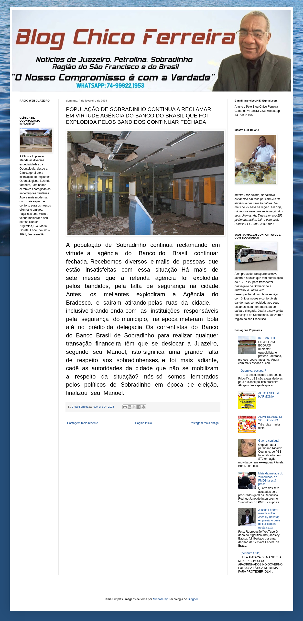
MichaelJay (160, 599)
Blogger (193, 599)
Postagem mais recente (82, 423)
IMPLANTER (266, 338)
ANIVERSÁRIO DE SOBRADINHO (270, 418)
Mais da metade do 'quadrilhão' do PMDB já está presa (270, 479)
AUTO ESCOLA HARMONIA (268, 394)
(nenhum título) (250, 553)
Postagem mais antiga (204, 423)
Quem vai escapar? (253, 370)
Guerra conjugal (268, 440)
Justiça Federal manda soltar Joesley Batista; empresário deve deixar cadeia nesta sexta (269, 518)
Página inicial (143, 423)
